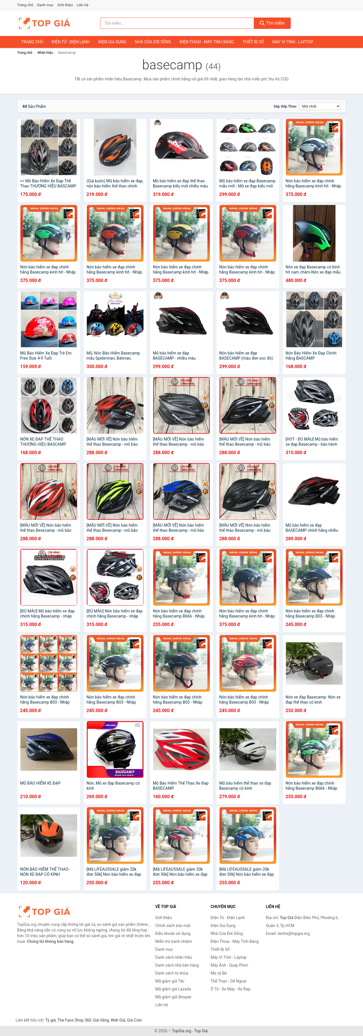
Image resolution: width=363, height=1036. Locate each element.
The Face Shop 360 (74, 1020)
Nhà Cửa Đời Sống (153, 42)
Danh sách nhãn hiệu (173, 957)
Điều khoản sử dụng (173, 933)
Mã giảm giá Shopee (173, 997)
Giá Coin (134, 1020)
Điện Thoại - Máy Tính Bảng (207, 42)
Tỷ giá (50, 1020)
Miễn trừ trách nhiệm (173, 941)
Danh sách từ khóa (171, 973)
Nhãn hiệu (45, 53)
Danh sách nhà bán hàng (177, 965)
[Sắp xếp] (320, 106)
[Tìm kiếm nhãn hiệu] (177, 23)
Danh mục (45, 5)
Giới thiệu (65, 5)
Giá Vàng (101, 1020)
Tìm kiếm (272, 23)
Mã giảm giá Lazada (173, 989)
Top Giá (201, 1031)
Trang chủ (25, 5)
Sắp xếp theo (285, 106)
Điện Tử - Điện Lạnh (71, 42)
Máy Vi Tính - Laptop (292, 42)
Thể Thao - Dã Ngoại (228, 981)
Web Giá (118, 1020)
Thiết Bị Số (253, 42)
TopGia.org (181, 1031)
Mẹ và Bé (219, 973)
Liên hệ (82, 5)
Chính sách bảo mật (173, 925)
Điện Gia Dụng (112, 42)
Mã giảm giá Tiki (169, 981)
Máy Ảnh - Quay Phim (229, 965)
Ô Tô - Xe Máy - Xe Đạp (230, 989)
